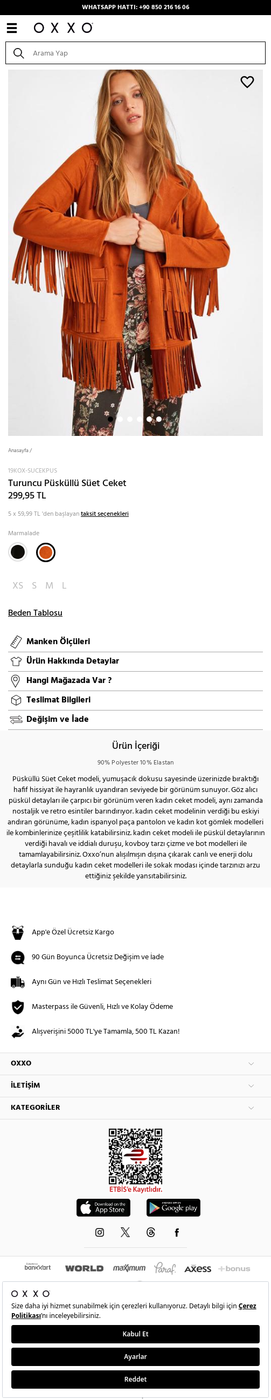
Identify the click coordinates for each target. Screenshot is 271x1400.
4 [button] (139, 419)
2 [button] (120, 419)
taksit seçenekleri (105, 514)
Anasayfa (18, 450)
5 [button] (149, 419)
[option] (135, 251)
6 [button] (159, 419)
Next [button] (5, 251)
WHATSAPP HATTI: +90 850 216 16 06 (135, 7)
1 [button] (110, 419)
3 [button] (130, 419)
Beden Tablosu (35, 613)
